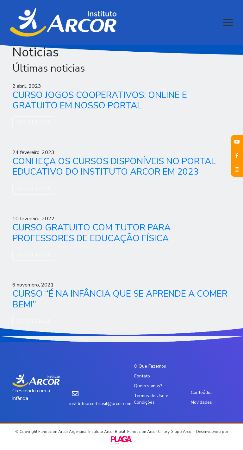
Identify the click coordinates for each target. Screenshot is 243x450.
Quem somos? (148, 386)
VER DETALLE (33, 122)
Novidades (201, 402)
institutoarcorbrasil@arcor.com (100, 404)
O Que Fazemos (150, 366)
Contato (142, 376)
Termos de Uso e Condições (151, 399)
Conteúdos (202, 392)
